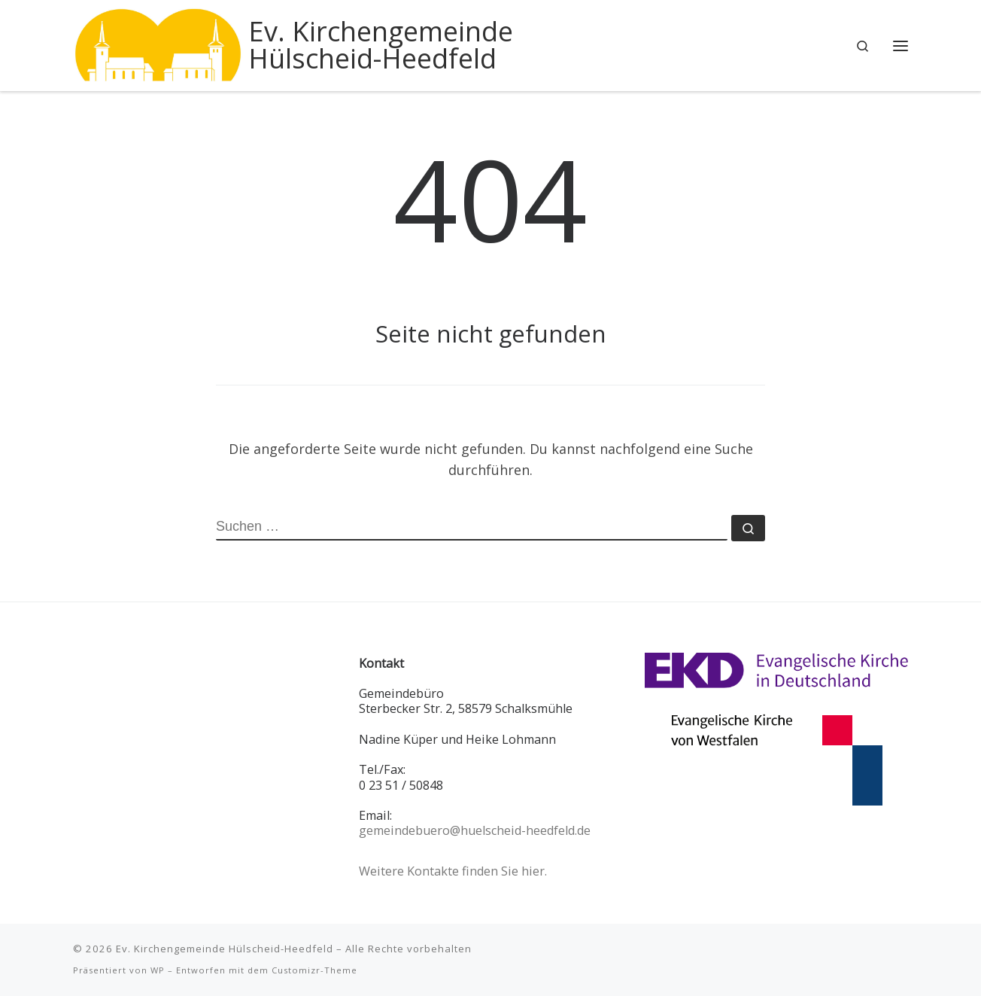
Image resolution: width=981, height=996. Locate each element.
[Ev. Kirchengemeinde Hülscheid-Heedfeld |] (158, 42)
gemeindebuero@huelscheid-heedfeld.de (475, 830)
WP (157, 970)
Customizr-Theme (314, 970)
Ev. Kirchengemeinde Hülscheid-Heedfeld (224, 948)
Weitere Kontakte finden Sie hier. (453, 871)
